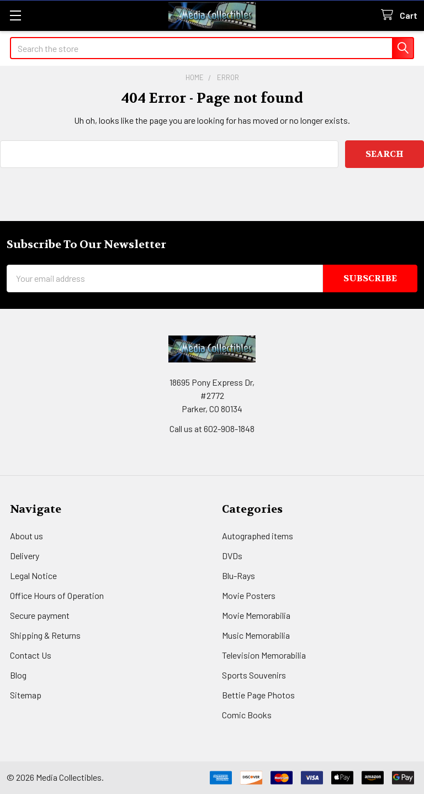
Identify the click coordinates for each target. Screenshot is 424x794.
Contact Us (30, 655)
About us (26, 535)
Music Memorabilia (256, 635)
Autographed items (257, 535)
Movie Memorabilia (256, 615)
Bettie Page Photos (258, 695)
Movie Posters (248, 595)
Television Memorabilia (264, 655)
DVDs (232, 555)
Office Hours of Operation (57, 595)
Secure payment (40, 615)
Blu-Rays (238, 575)
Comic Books (247, 714)
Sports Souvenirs (254, 675)
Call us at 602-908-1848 (212, 428)
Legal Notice (33, 575)
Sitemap (25, 695)
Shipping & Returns (45, 635)
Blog (18, 675)
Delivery (24, 555)
